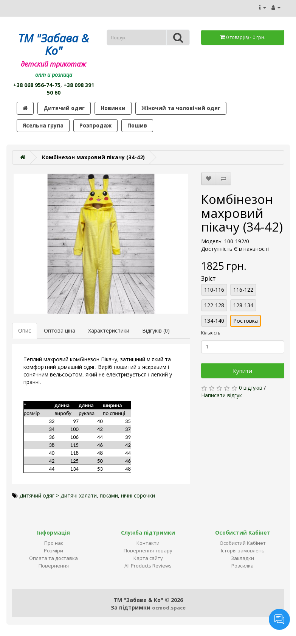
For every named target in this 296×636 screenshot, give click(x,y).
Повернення (54, 565)
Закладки (242, 558)
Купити (242, 371)
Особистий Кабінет (243, 543)
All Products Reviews (148, 565)
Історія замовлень (243, 550)
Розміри (53, 550)
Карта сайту (148, 558)
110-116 (214, 289)
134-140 (214, 320)
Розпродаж (95, 125)
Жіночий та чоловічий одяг (180, 108)
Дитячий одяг (64, 108)
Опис (24, 330)
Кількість (210, 333)
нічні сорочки (138, 495)
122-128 (214, 305)
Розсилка (242, 565)
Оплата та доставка (53, 558)
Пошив (137, 125)
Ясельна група (43, 125)
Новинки (113, 108)
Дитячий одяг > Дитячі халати (58, 495)
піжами (109, 495)
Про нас (53, 543)
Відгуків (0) (156, 330)
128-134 (243, 305)
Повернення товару (148, 550)
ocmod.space (169, 607)
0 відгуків (250, 387)
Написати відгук (221, 395)
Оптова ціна (59, 330)
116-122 (243, 289)
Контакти (148, 543)
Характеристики (108, 330)
